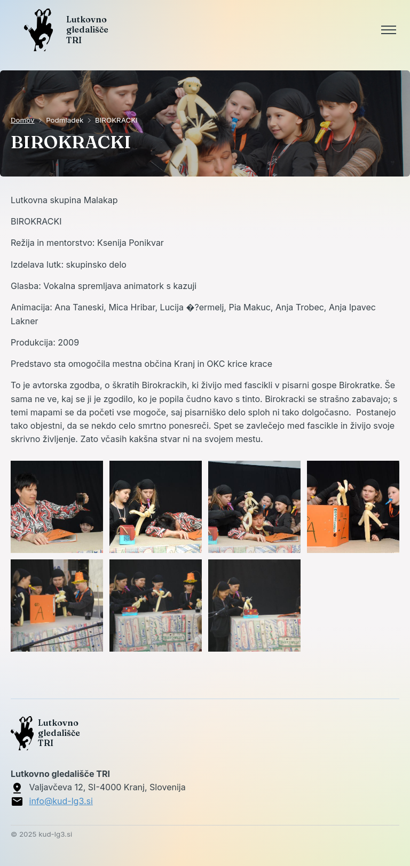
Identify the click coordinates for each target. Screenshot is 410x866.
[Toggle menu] (388, 30)
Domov (23, 120)
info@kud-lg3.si (61, 801)
